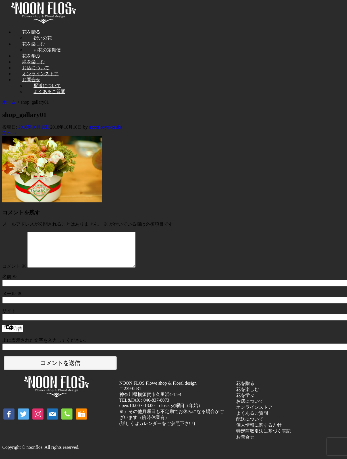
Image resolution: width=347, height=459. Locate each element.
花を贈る (245, 390)
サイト (9, 317)
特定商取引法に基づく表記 (263, 437)
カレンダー (150, 430)
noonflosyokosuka (105, 127)
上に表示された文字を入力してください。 (45, 347)
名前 (9, 283)
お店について (249, 408)
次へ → (9, 133)
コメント (14, 273)
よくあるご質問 (49, 91)
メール (12, 300)
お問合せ (245, 443)
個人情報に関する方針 (259, 431)
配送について (249, 426)
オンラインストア (254, 414)
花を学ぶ (245, 402)
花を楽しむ (247, 396)
